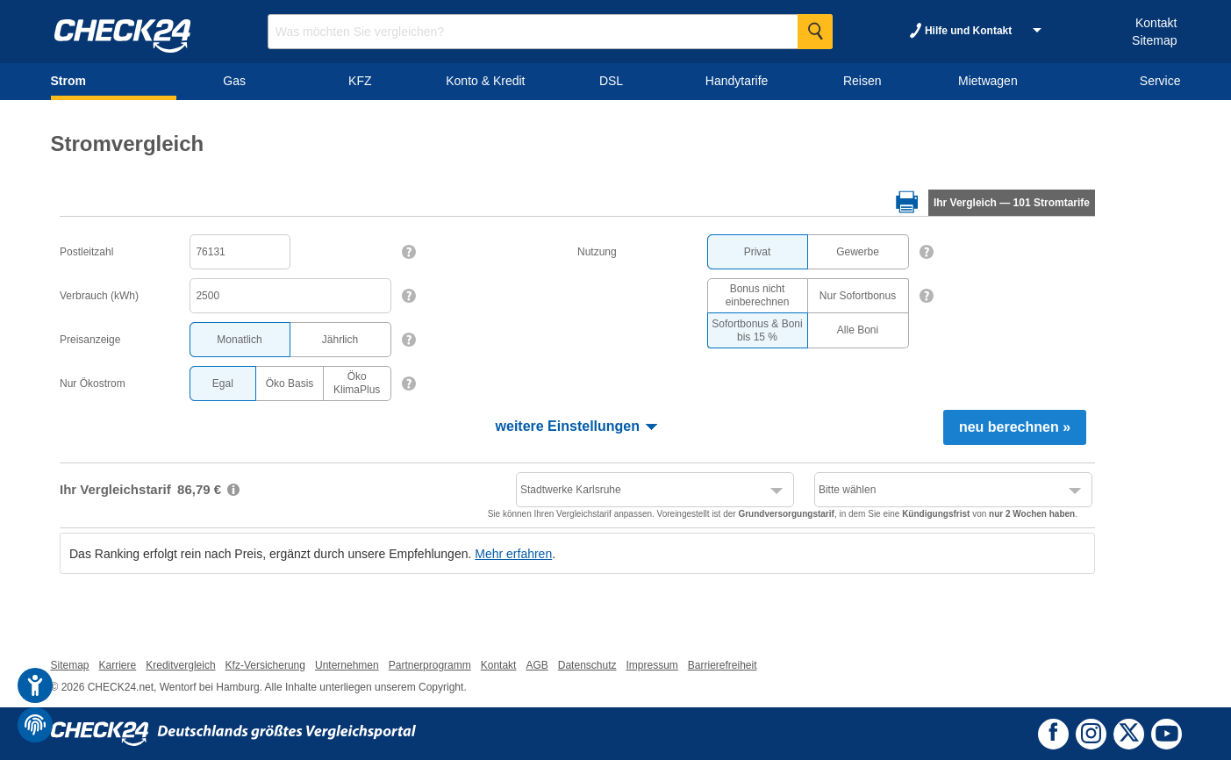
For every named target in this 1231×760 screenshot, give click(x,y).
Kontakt (1156, 23)
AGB (537, 665)
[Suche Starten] (815, 31)
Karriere (118, 665)
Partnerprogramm (430, 665)
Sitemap (1154, 40)
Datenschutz (587, 665)
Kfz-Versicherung (265, 665)
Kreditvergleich (180, 665)
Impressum (651, 665)
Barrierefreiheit (722, 665)
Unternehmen (347, 665)
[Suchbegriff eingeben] (550, 31)
